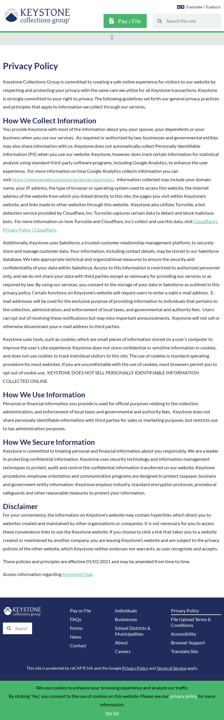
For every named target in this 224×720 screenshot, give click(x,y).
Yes (108, 713)
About (121, 642)
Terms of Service (171, 668)
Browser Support (188, 642)
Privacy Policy (185, 610)
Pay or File (80, 610)
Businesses (126, 619)
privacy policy (183, 696)
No (116, 713)
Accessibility (183, 634)
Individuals (126, 610)
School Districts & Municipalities (132, 631)
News (75, 636)
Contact (78, 645)
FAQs (75, 619)
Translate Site (184, 651)
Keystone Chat (77, 574)
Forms (76, 628)
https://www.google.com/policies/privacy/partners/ (63, 179)
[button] (112, 37)
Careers (123, 651)
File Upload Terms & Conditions (191, 622)
